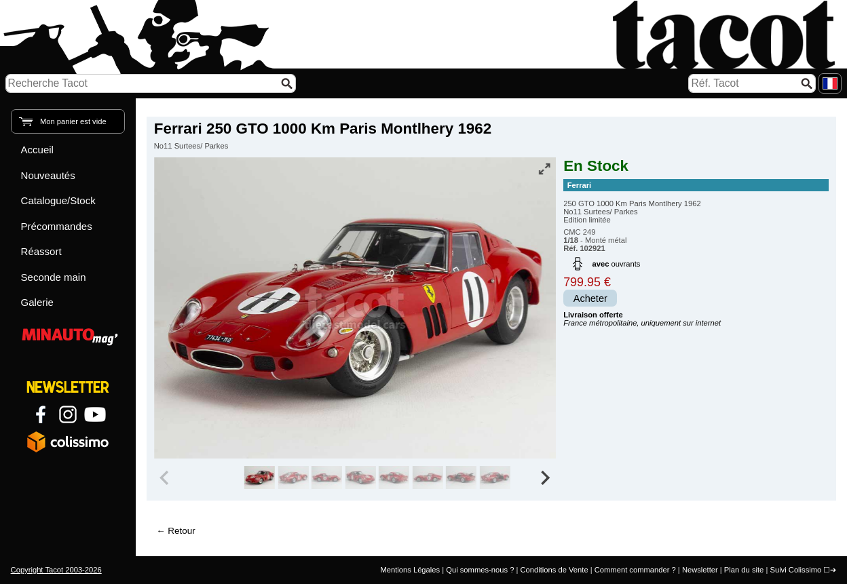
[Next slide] (544, 477)
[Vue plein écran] (544, 168)
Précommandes (56, 226)
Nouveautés (48, 175)
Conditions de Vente (554, 570)
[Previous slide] (165, 477)
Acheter (590, 298)
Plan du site (744, 570)
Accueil (37, 149)
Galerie (37, 302)
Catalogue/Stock (58, 200)
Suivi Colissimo (795, 570)
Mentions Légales (410, 570)
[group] (259, 477)
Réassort (41, 251)
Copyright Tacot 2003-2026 (56, 570)
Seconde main (53, 277)
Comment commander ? (635, 570)
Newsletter (700, 570)
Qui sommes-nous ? (480, 570)
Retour (181, 531)
